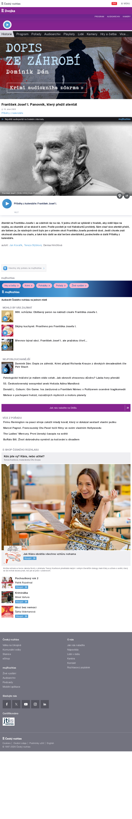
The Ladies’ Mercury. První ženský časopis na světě (47, 484)
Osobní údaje (20, 811)
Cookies (7, 811)
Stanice (7, 721)
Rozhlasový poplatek (78, 735)
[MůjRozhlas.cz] (125, 119)
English (50, 811)
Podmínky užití (36, 811)
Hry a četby (11, 285)
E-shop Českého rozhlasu (21, 517)
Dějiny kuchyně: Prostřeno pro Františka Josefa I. (45, 326)
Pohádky (44, 285)
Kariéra (71, 726)
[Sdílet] (127, 196)
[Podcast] (120, 196)
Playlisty (69, 34)
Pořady (36, 34)
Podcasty (8, 750)
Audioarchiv (113, 17)
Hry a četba (108, 34)
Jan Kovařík (15, 245)
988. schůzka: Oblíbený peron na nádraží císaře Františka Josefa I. (56, 312)
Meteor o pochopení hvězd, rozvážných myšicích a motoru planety (56, 420)
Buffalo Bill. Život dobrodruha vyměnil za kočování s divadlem (53, 498)
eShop (6, 726)
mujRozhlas (8, 278)
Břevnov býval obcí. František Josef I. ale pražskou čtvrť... (51, 340)
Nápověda (73, 717)
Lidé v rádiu (73, 721)
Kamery (127, 17)
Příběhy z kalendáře (12, 113)
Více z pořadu (12, 451)
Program (99, 17)
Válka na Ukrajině (12, 712)
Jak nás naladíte (76, 712)
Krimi (28, 285)
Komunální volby (12, 717)
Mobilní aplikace (11, 754)
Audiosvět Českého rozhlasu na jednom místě (24, 300)
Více (124, 34)
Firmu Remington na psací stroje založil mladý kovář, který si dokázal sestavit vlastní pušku (71, 455)
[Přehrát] (7, 203)
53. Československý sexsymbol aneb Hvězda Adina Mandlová (53, 392)
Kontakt (71, 730)
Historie (6, 34)
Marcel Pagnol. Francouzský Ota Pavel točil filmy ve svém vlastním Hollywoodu (64, 470)
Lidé (81, 34)
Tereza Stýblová (32, 245)
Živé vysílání (79, 285)
